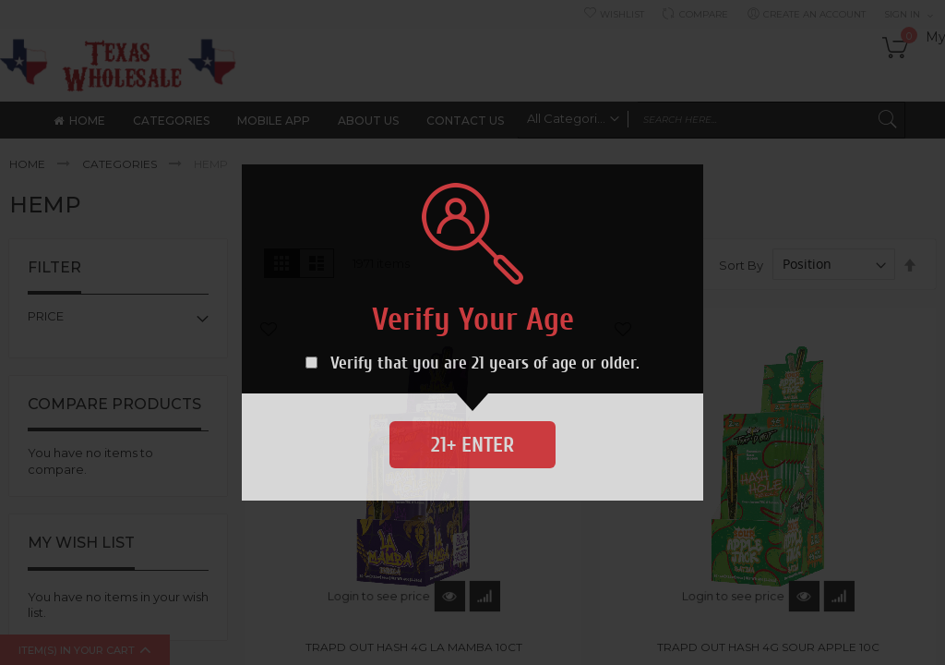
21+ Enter (472, 444)
